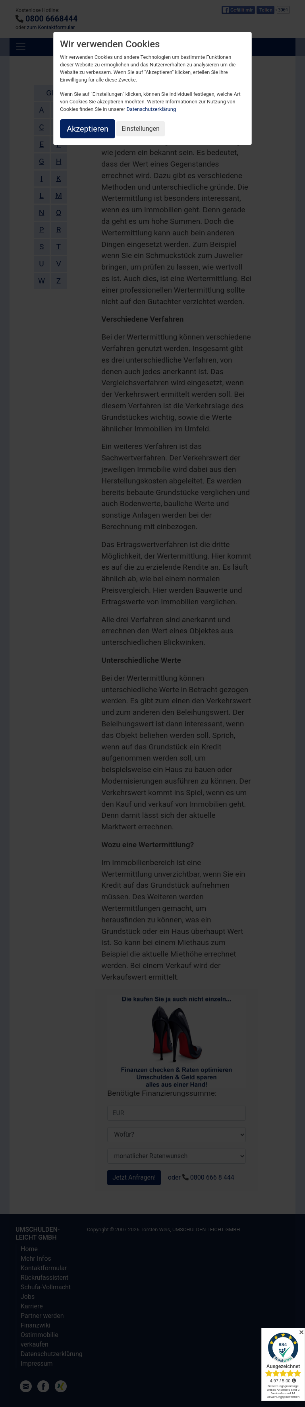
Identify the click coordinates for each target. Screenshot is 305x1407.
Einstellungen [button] (141, 128)
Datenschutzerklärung (151, 109)
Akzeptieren (87, 129)
